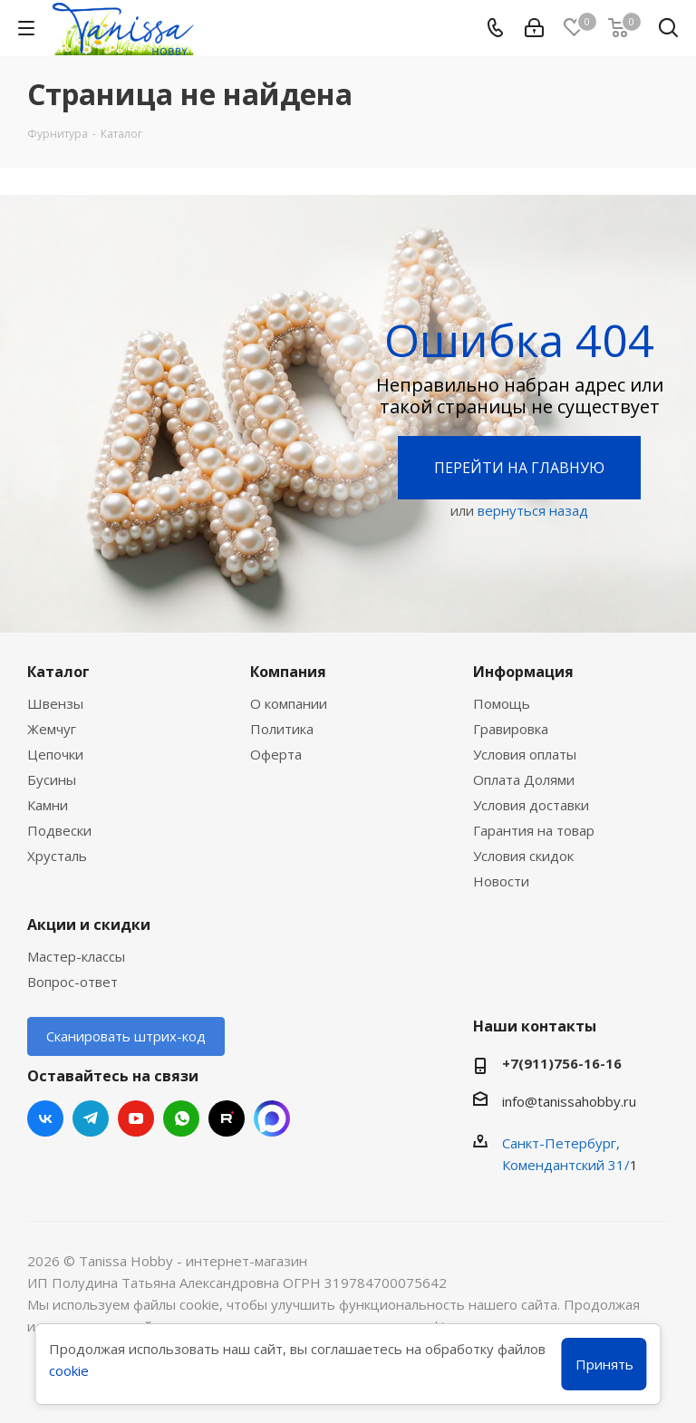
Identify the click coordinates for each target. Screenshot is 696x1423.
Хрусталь (57, 856)
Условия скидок (523, 856)
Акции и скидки (88, 924)
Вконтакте (45, 1118)
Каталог (58, 672)
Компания (288, 672)
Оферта (276, 754)
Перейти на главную (519, 468)
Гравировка (510, 729)
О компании (288, 703)
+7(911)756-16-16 (562, 1063)
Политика (282, 729)
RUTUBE (226, 1118)
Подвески (59, 830)
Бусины (51, 779)
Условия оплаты (524, 754)
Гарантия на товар (533, 830)
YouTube (136, 1118)
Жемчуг (51, 729)
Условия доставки (531, 805)
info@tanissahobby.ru (569, 1101)
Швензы (55, 703)
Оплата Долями (524, 779)
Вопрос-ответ (72, 982)
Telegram (90, 1118)
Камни (47, 805)
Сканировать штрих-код (126, 1036)
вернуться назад (533, 510)
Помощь (501, 703)
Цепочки (55, 754)
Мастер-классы (76, 956)
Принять (604, 1364)
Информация (523, 672)
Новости (501, 881)
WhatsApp (181, 1118)
